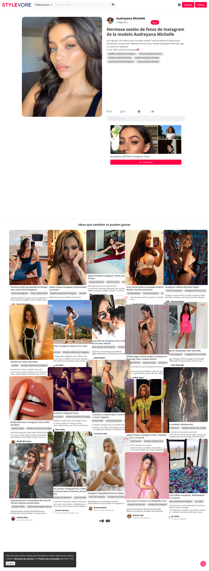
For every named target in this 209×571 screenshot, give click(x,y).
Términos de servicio (24, 558)
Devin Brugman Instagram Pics (28, 299)
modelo (15, 355)
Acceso (188, 4)
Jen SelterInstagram (63, 362)
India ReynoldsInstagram (180, 362)
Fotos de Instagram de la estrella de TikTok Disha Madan (106, 353)
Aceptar (10, 563)
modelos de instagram (157, 499)
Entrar (201, 4)
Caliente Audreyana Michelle (146, 57)
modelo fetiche (134, 356)
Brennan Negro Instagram (181, 297)
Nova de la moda (96, 411)
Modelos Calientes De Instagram (122, 54)
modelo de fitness (96, 274)
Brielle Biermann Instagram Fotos (30, 438)
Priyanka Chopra (134, 431)
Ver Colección (146, 162)
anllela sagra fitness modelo (143, 374)
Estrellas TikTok (18, 499)
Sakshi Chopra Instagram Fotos (67, 295)
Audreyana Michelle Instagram (121, 61)
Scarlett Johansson (150, 286)
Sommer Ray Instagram (142, 512)
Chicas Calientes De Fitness (151, 54)
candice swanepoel (113, 411)
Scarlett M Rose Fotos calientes (144, 299)
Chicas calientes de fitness (41, 286)
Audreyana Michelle (130, 18)
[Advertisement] (146, 86)
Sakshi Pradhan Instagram (104, 289)
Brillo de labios (18, 420)
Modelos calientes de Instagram (63, 283)
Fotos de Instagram (20, 286)
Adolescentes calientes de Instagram (42, 499)
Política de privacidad (49, 558)
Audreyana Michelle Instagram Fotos (130, 156)
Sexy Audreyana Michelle (148, 61)
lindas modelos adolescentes (182, 433)
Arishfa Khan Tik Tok (25, 513)
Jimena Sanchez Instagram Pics (67, 505)
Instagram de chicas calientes (197, 283)
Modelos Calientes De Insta (120, 57)
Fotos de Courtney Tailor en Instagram (104, 430)
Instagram (59, 426)
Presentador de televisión (61, 487)
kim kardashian (134, 286)
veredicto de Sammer (136, 499)
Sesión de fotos (113, 274)
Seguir (155, 22)
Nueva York (55, 344)
